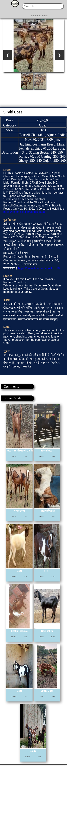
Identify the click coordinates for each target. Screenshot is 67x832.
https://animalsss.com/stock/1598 (24, 211)
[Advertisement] (33, 798)
